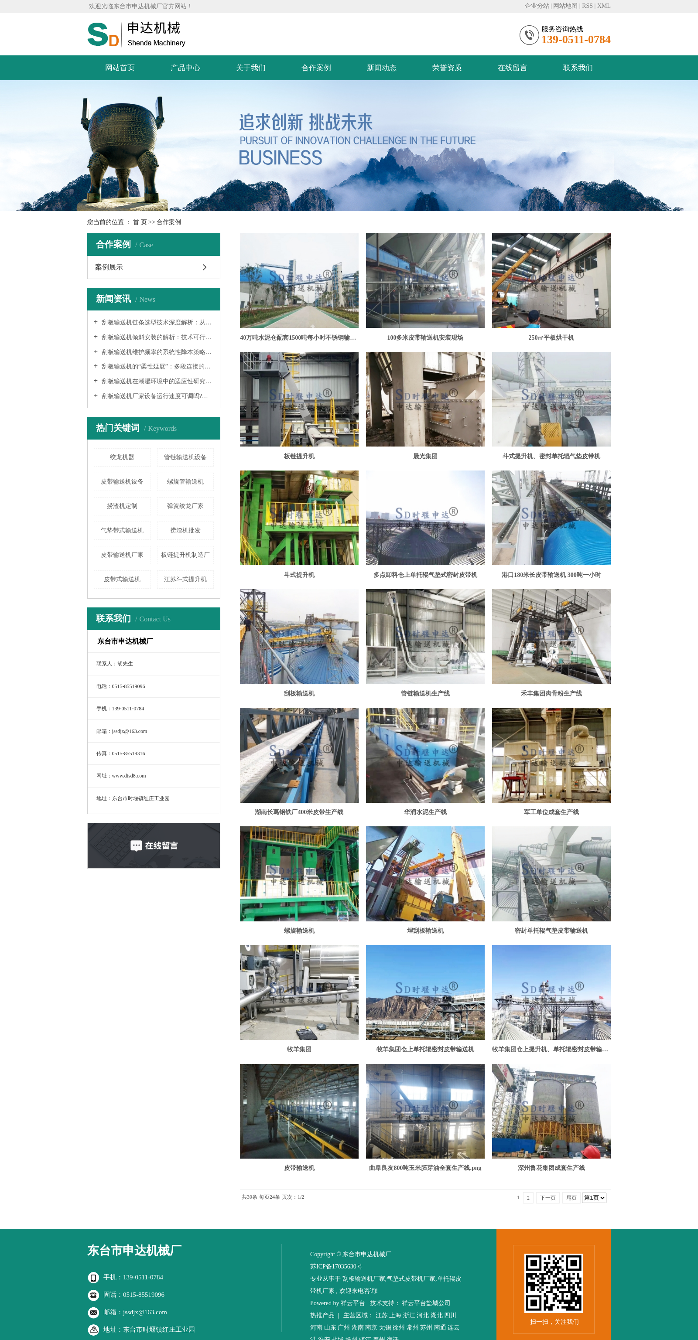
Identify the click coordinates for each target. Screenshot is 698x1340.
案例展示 (109, 267)
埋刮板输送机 (425, 930)
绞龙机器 (122, 457)
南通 (440, 1327)
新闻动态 (382, 68)
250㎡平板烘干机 (551, 337)
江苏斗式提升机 (185, 579)
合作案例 (316, 68)
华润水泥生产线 (425, 812)
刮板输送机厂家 (363, 1278)
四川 (450, 1315)
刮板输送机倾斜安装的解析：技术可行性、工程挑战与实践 (157, 337)
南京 (371, 1327)
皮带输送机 (299, 1168)
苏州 (426, 1327)
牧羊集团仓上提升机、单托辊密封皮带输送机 (551, 1049)
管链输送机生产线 (425, 693)
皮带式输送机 (122, 579)
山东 (330, 1327)
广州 (344, 1327)
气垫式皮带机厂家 (411, 1278)
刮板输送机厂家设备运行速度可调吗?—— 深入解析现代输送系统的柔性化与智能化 (157, 396)
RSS (587, 6)
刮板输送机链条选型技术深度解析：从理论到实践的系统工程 (157, 322)
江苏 (382, 1315)
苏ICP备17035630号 (336, 1266)
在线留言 (512, 68)
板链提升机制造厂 (185, 555)
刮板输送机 (299, 693)
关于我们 (251, 68)
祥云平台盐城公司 (426, 1303)
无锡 (385, 1327)
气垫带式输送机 (122, 530)
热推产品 (322, 1315)
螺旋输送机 (299, 930)
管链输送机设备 (185, 457)
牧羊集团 (299, 1049)
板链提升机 (299, 456)
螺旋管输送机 (185, 481)
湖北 (437, 1315)
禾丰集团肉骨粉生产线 (551, 693)
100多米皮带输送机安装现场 (425, 337)
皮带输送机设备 (122, 481)
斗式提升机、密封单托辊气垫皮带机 (551, 456)
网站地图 (565, 6)
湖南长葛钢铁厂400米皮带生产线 (299, 812)
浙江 (409, 1315)
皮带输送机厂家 (122, 555)
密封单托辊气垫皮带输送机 (551, 930)
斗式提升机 (299, 575)
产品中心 (185, 68)
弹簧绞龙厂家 (185, 506)
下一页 (548, 1198)
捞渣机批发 (185, 530)
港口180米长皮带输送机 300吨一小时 (551, 575)
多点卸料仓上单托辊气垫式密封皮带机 (425, 575)
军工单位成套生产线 (551, 812)
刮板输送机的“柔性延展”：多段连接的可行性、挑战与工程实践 (157, 366)
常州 (413, 1327)
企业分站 (537, 6)
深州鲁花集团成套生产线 (551, 1168)
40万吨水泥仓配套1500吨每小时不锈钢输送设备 (299, 337)
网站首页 (120, 68)
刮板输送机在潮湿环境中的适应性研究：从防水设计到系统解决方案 (157, 381)
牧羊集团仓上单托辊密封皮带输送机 (425, 1049)
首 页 (140, 222)
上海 (395, 1315)
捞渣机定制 (122, 506)
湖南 (358, 1327)
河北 (423, 1315)
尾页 (571, 1198)
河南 (316, 1327)
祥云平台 (353, 1303)
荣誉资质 (447, 68)
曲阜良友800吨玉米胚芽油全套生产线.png (425, 1168)
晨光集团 (425, 456)
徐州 (399, 1327)
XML (604, 6)
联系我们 (578, 68)
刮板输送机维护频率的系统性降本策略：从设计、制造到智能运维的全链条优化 (157, 352)
